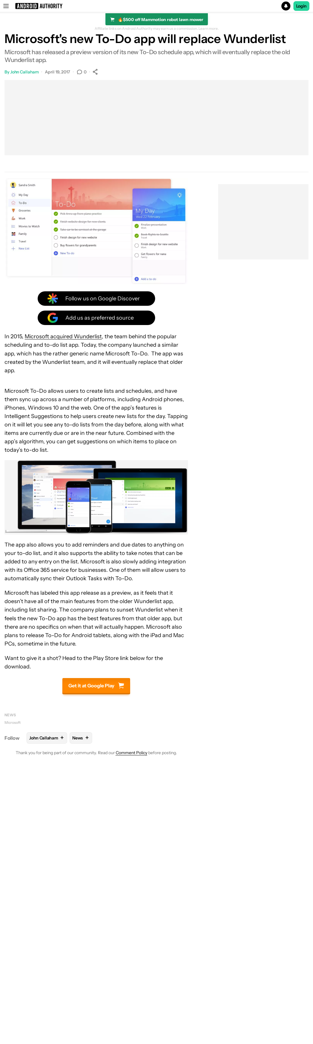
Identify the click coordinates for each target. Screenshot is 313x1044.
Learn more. (209, 28)
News (10, 715)
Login (301, 6)
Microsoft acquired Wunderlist (63, 336)
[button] (156, 6)
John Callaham (24, 72)
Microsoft (13, 722)
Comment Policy (131, 752)
